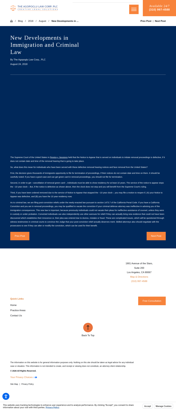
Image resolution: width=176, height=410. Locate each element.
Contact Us (16, 315)
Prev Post (20, 236)
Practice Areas (17, 310)
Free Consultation (152, 301)
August (42, 21)
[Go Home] (12, 21)
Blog (20, 21)
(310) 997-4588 (159, 9)
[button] (5, 396)
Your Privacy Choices (23, 377)
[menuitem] (36, 305)
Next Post (156, 236)
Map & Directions (139, 276)
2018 (30, 21)
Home (13, 305)
